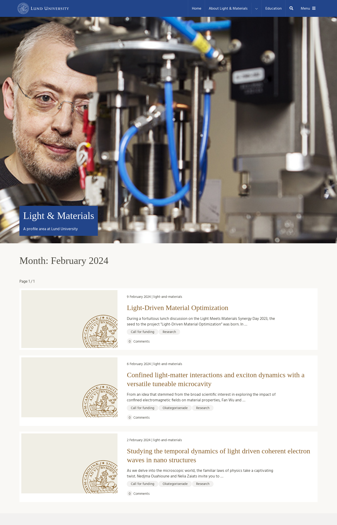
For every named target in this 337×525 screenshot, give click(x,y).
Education (273, 8)
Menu (308, 8)
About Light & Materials (228, 8)
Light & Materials (58, 215)
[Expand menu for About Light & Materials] (256, 8)
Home (196, 8)
